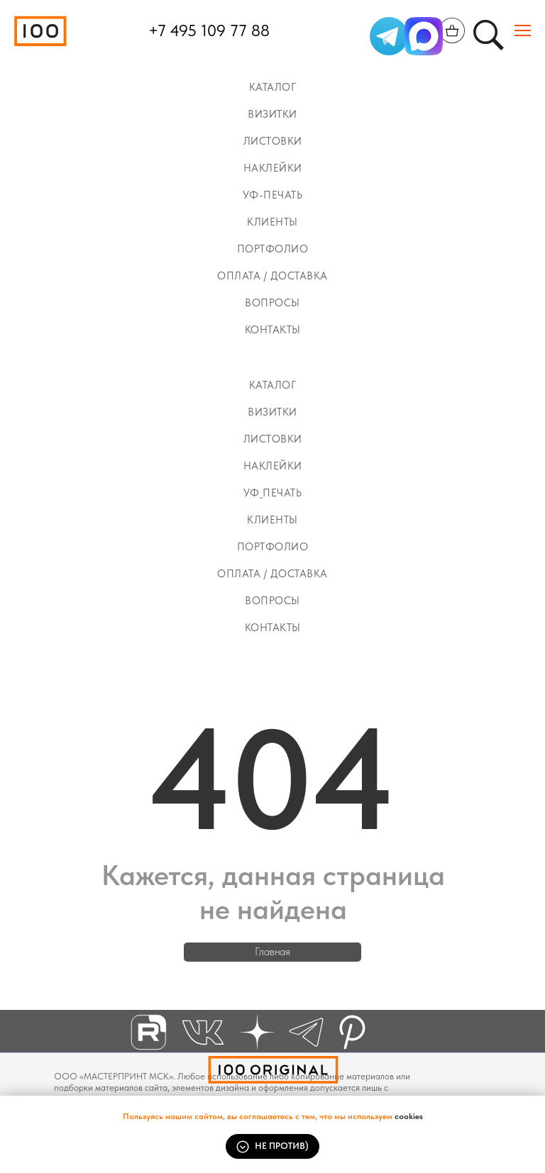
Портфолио (273, 249)
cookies (409, 1116)
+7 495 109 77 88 (209, 30)
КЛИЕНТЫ (272, 222)
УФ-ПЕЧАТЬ (273, 195)
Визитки (272, 114)
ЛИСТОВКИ (272, 141)
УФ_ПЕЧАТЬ (272, 493)
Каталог (273, 87)
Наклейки (272, 168)
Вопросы (272, 302)
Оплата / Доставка (272, 275)
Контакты (273, 329)
